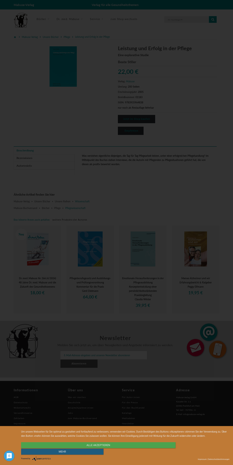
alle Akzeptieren (94, 452)
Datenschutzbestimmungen (218, 459)
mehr (198, 452)
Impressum (202, 459)
